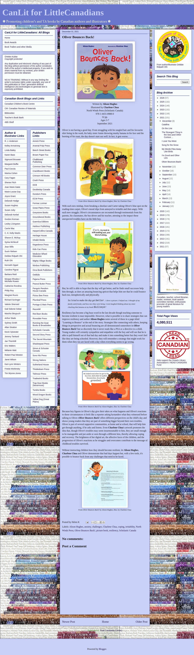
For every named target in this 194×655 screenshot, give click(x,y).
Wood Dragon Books (42, 394)
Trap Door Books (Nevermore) (40, 384)
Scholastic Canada (127, 530)
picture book (102, 530)
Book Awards (10, 42)
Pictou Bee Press (40, 295)
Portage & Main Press (42, 304)
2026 (162, 98)
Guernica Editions (41, 221)
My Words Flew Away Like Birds (171, 150)
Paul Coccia (10, 169)
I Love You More (169, 141)
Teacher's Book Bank (14, 117)
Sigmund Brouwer (13, 159)
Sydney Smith (11, 323)
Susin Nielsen (11, 251)
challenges (97, 526)
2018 (162, 219)
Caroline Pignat (11, 270)
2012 (162, 243)
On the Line (167, 128)
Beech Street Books (42, 150)
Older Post (141, 621)
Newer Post (68, 621)
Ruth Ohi (9, 260)
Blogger (102, 649)
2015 (162, 231)
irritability (130, 526)
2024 (162, 106)
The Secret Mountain (42, 339)
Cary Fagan (10, 178)
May (164, 190)
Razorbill (36, 309)
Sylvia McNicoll (11, 242)
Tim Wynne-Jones (13, 373)
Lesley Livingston (12, 224)
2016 (162, 227)
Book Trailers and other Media (18, 47)
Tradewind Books (40, 378)
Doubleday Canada (41, 189)
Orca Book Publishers (42, 270)
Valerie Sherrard (12, 304)
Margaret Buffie (11, 164)
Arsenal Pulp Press (41, 146)
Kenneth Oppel (11, 265)
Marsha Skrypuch (12, 313)
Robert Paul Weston (14, 355)
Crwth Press (38, 180)
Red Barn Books (40, 314)
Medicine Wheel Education (40, 255)
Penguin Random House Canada (40, 289)
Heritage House (40, 235)
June (164, 186)
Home (105, 621)
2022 (162, 113)
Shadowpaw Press (41, 344)
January (166, 206)
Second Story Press (42, 334)
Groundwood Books (41, 217)
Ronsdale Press (40, 318)
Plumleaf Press (39, 300)
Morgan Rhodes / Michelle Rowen (12, 280)
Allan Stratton (11, 327)
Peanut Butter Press (42, 284)
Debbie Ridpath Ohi (13, 256)
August (165, 178)
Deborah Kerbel (12, 215)
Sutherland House (41, 364)
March (165, 198)
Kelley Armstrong (12, 146)
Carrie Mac (9, 228)
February (166, 202)
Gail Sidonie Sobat (13, 309)
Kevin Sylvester (11, 332)
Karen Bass (10, 155)
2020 (162, 211)
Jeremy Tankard (12, 336)
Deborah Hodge (12, 201)
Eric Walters (10, 346)
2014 (162, 235)
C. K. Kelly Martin (12, 233)
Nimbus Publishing (41, 265)
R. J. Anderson (11, 141)
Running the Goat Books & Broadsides (42, 324)
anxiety (87, 526)
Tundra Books (39, 390)
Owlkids (36, 275)
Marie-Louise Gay (13, 192)
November (167, 167)
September (167, 174)
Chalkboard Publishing (38, 160)
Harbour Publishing (41, 226)
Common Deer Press (42, 166)
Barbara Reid (11, 274)
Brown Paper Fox (40, 155)
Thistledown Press (41, 369)
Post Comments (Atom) (111, 630)
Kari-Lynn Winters (13, 364)
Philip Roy (9, 290)
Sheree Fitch (10, 182)
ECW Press (38, 198)
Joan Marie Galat (12, 187)
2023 (162, 109)
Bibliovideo (9, 113)
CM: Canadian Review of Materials (20, 108)
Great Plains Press (41, 208)
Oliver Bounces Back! (85, 530)
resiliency (113, 530)
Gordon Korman (12, 219)
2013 (162, 239)
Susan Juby (10, 210)
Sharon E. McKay (12, 237)
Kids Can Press (40, 249)
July (164, 182)
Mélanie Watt (10, 350)
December (167, 121)
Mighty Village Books (42, 261)
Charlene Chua (110, 526)
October (166, 171)
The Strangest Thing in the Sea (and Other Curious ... (172, 134)
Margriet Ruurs (11, 295)
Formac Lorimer (40, 203)
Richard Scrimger (12, 300)
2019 (162, 215)
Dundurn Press (39, 194)
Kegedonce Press (41, 244)
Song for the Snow (170, 145)
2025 (162, 102)
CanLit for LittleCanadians (53, 12)
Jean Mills (9, 247)
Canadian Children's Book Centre (20, 104)
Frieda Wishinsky (12, 369)
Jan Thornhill (10, 341)
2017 (162, 223)
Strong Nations (39, 360)
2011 (162, 246)
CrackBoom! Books (41, 171)
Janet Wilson (10, 359)
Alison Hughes (76, 526)
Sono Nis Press (40, 355)
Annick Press (38, 141)
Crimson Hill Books (41, 175)
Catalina (165, 124)
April (164, 194)
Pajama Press (39, 279)
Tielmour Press (39, 374)
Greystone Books (40, 212)
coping (121, 526)
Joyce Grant (10, 196)
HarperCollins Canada (43, 231)
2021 (162, 117)
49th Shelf (9, 122)
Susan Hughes (11, 205)
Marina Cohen (11, 173)
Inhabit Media (39, 240)
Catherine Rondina (13, 286)
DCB (35, 185)
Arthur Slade (10, 318)
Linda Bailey (10, 150)
